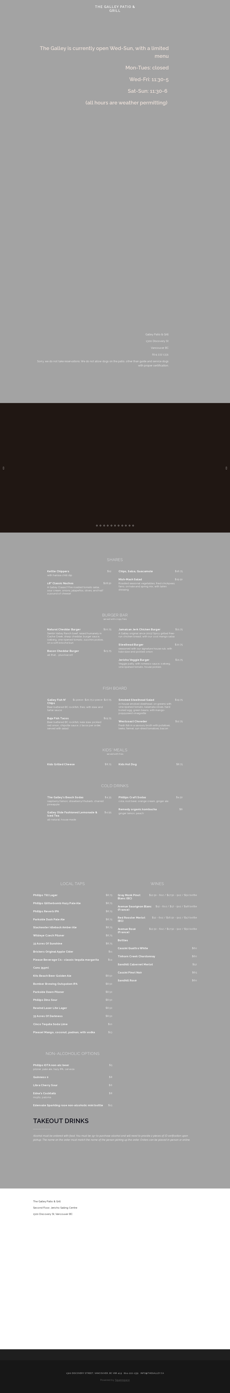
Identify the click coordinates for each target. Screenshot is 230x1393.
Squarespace (122, 1380)
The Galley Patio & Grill (115, 9)
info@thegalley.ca (152, 1373)
